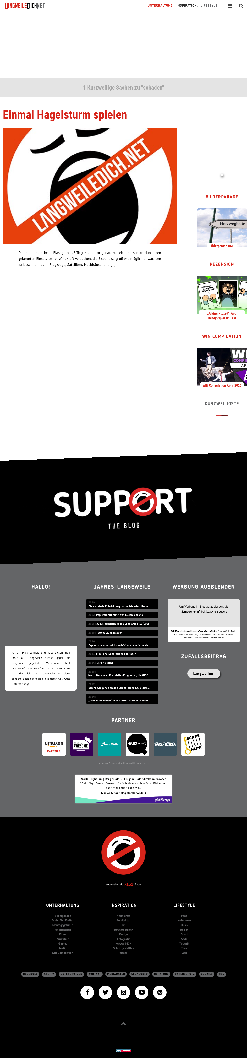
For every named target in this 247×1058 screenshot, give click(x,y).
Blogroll (30, 974)
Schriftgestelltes (123, 948)
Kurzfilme (63, 939)
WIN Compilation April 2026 (222, 385)
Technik (184, 943)
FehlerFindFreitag (63, 920)
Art (123, 925)
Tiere (184, 948)
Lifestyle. (210, 5)
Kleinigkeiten (62, 929)
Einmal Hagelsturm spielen (65, 115)
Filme (62, 934)
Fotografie (123, 939)
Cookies (207, 974)
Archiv (49, 974)
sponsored (139, 974)
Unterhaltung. (161, 5)
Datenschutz (185, 974)
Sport (184, 934)
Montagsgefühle (62, 925)
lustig (62, 948)
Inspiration (123, 905)
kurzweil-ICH (123, 943)
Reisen (184, 929)
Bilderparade (222, 197)
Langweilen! (204, 673)
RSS (221, 974)
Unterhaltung (62, 905)
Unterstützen (71, 974)
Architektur (123, 920)
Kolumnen (184, 920)
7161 (128, 884)
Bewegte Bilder (123, 929)
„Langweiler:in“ (190, 611)
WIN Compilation (222, 337)
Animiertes (123, 916)
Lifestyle (184, 905)
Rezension (222, 264)
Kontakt (95, 974)
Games (62, 943)
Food (184, 916)
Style (184, 939)
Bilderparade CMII (222, 246)
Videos (123, 953)
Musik (184, 925)
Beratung (161, 974)
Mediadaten (116, 974)
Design (123, 934)
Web (184, 953)
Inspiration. (187, 5)
